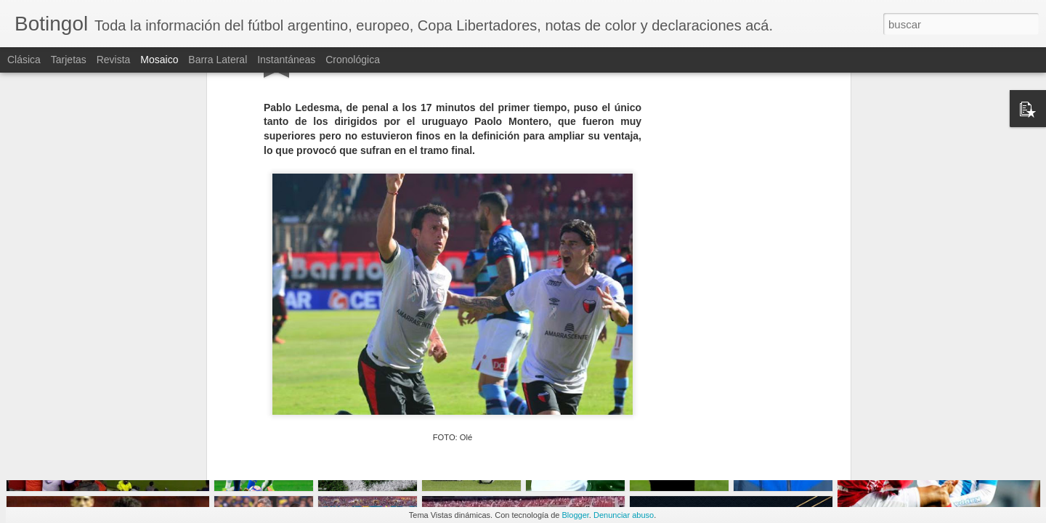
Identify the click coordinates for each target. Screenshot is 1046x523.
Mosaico (159, 59)
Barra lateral (217, 59)
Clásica (24, 59)
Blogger (575, 515)
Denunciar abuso (623, 515)
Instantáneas (286, 59)
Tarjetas (68, 59)
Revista (114, 59)
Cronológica (352, 59)
